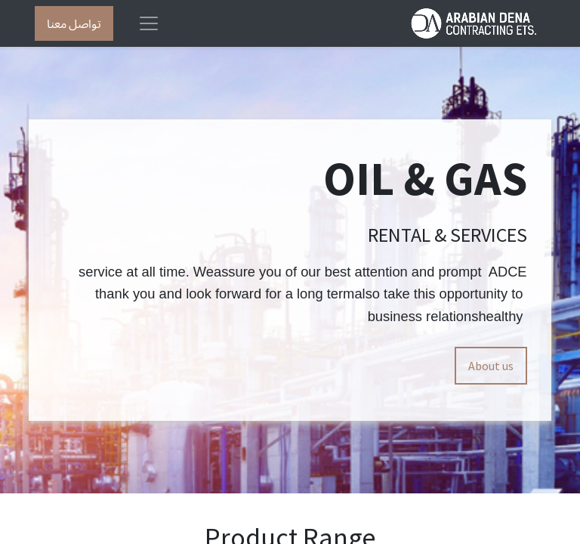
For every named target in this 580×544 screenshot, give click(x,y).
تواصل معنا (74, 23)
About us (491, 365)
